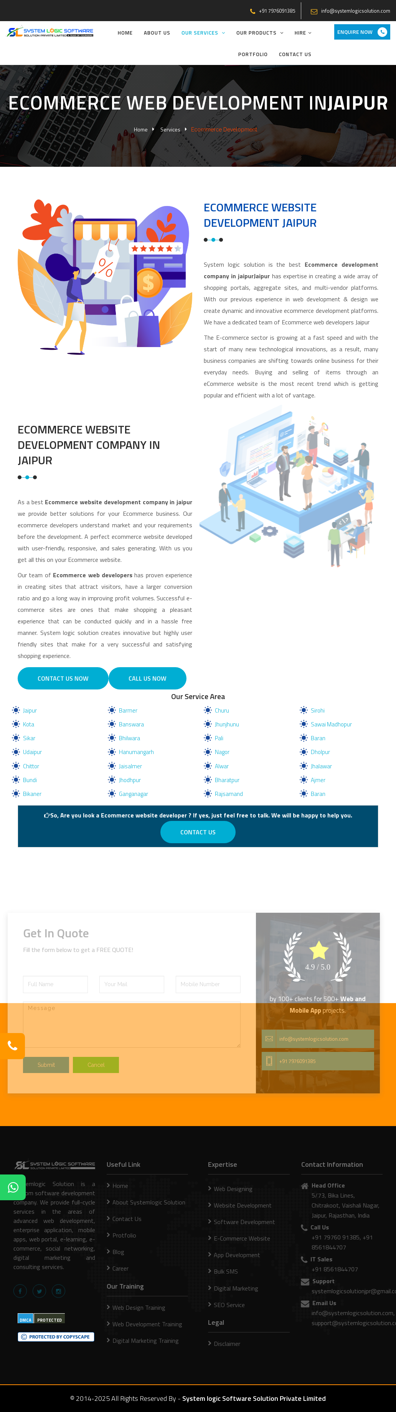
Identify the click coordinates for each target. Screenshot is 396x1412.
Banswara (131, 724)
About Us (157, 33)
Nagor (222, 752)
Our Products (260, 33)
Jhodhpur (130, 780)
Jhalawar (321, 766)
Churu (222, 710)
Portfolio (253, 54)
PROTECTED (49, 1320)
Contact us (198, 832)
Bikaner (32, 793)
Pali (219, 738)
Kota (28, 724)
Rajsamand (229, 793)
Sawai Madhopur (331, 724)
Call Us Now (148, 678)
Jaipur (30, 710)
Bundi (30, 780)
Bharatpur (227, 780)
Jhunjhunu (227, 724)
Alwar (222, 766)
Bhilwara (129, 738)
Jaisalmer (130, 766)
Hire (303, 33)
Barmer (128, 710)
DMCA (25, 1320)
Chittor (31, 766)
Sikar (29, 738)
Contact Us (295, 54)
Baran (318, 738)
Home (125, 33)
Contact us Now (63, 678)
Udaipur (32, 752)
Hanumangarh (136, 752)
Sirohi (318, 710)
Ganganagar (133, 793)
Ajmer (318, 780)
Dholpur (320, 752)
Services (170, 129)
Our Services (203, 33)
